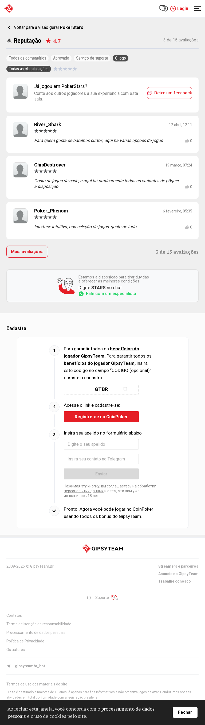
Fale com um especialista (107, 293)
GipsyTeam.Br (42, 566)
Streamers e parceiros (178, 566)
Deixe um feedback (169, 92)
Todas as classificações (29, 68)
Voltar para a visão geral (48, 27)
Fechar (185, 712)
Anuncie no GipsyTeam (178, 574)
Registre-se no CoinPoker (101, 416)
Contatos (14, 615)
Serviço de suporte (92, 58)
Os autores (15, 650)
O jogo (120, 58)
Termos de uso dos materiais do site (36, 684)
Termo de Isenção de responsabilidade (38, 624)
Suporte (98, 597)
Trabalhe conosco (174, 581)
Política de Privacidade (25, 641)
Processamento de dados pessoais (35, 632)
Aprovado (61, 58)
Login (179, 8)
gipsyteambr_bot (25, 666)
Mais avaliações (27, 251)
